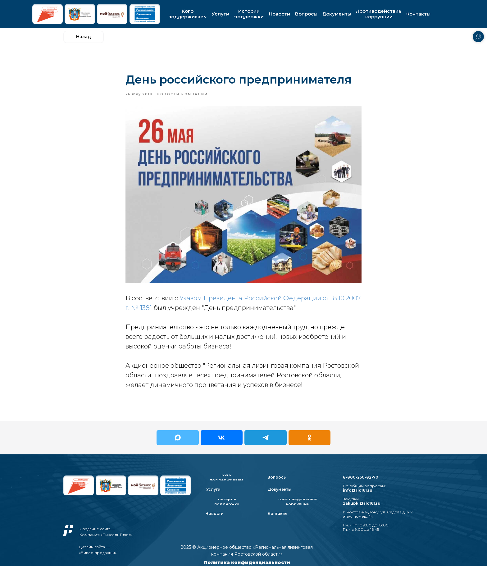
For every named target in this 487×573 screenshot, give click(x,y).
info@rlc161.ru (357, 497)
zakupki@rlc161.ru (361, 510)
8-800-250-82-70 (360, 484)
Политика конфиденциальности (247, 569)
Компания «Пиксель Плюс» (106, 541)
